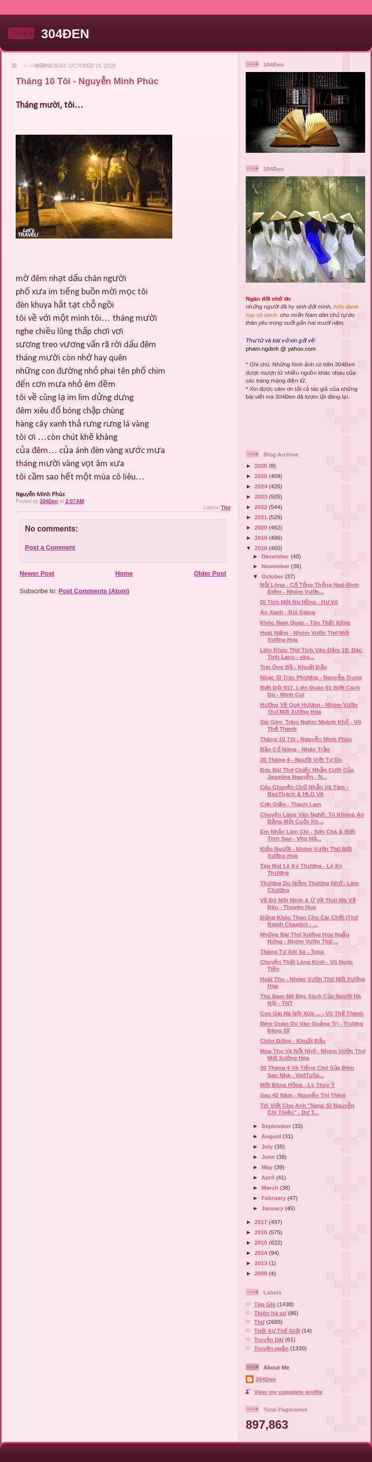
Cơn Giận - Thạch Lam (290, 804)
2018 (262, 548)
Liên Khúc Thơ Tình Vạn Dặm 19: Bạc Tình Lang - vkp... (311, 653)
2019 (262, 537)
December (276, 556)
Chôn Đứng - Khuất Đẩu (293, 1040)
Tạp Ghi (265, 1304)
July (268, 1146)
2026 (262, 465)
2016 (262, 1232)
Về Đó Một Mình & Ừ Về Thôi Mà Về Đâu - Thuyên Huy (307, 903)
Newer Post (37, 573)
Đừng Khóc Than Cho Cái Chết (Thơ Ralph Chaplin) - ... (309, 920)
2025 (262, 476)
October (273, 576)
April (268, 1177)
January (273, 1208)
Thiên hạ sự (270, 1313)
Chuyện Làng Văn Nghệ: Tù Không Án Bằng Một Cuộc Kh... (312, 817)
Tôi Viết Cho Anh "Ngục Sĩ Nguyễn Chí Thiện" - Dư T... (307, 1108)
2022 (262, 506)
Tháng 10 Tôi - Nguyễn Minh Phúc (306, 739)
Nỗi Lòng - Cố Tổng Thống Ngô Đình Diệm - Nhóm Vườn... (309, 588)
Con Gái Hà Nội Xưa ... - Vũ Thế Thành (312, 1013)
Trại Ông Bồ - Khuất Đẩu (293, 667)
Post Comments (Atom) (94, 591)
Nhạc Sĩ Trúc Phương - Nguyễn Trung (311, 677)
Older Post (210, 573)
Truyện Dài (268, 1339)
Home (124, 573)
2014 (262, 1252)
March (270, 1187)
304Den (266, 1379)
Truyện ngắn (271, 1348)
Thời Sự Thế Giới (277, 1330)
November (276, 566)
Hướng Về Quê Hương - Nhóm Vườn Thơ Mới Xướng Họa (308, 708)
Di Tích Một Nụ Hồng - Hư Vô (299, 602)
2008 (262, 1273)
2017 (262, 1222)
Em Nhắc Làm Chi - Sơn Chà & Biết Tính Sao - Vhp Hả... (307, 834)
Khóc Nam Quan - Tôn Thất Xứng (305, 622)
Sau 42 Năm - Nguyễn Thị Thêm (303, 1095)
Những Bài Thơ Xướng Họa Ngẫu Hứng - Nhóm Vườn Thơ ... (304, 937)
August (272, 1136)
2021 (262, 517)
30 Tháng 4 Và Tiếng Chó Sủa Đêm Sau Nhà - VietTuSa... (307, 1071)
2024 (262, 486)
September (277, 1126)
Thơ (225, 507)
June (269, 1156)
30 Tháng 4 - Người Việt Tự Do (301, 759)
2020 (262, 527)
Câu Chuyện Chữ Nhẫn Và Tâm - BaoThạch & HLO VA (304, 790)
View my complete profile (288, 1392)
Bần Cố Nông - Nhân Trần (294, 749)
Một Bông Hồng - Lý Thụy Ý (297, 1084)
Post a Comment (50, 547)
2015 (262, 1242)
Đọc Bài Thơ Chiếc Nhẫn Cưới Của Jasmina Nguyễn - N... (307, 773)
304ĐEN (65, 33)
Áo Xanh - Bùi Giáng (287, 612)
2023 (262, 496)
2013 (262, 1263)
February (274, 1198)
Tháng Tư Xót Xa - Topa (292, 951)
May (267, 1167)
